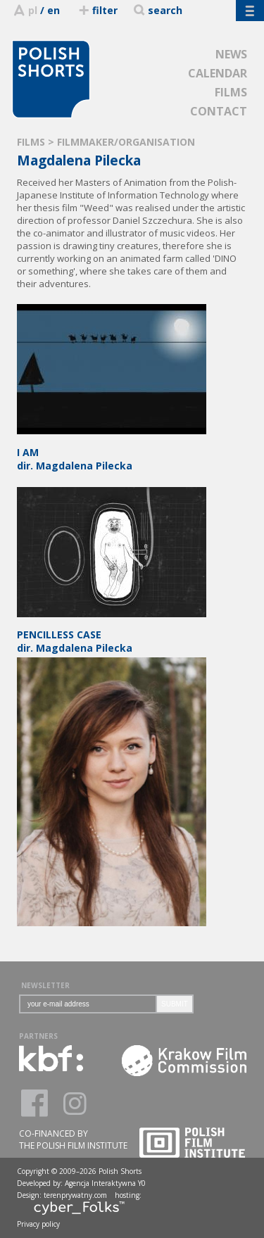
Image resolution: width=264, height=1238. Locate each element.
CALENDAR (217, 73)
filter (97, 10)
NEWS (231, 54)
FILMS (231, 92)
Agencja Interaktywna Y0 (105, 1183)
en (53, 10)
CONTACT (218, 111)
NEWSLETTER (45, 985)
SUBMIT (174, 1004)
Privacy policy (38, 1224)
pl (32, 10)
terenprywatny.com (75, 1195)
